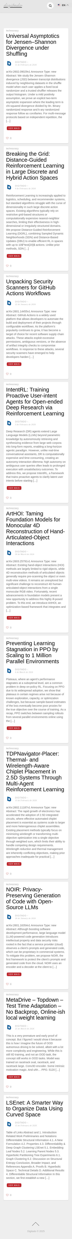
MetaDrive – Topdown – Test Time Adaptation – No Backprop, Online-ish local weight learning (35, 1009)
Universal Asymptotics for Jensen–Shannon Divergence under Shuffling (32, 45)
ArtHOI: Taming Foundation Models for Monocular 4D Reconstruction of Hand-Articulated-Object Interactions (35, 528)
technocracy (12, 30)
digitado (20, 62)
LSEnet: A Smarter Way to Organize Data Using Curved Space (34, 1109)
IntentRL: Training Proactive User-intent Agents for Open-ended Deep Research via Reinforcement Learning (35, 402)
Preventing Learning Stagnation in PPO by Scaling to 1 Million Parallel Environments (32, 652)
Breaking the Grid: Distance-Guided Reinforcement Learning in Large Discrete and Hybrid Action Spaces (35, 166)
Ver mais (14, 128)
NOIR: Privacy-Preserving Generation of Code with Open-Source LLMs (33, 898)
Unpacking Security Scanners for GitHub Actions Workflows (30, 287)
